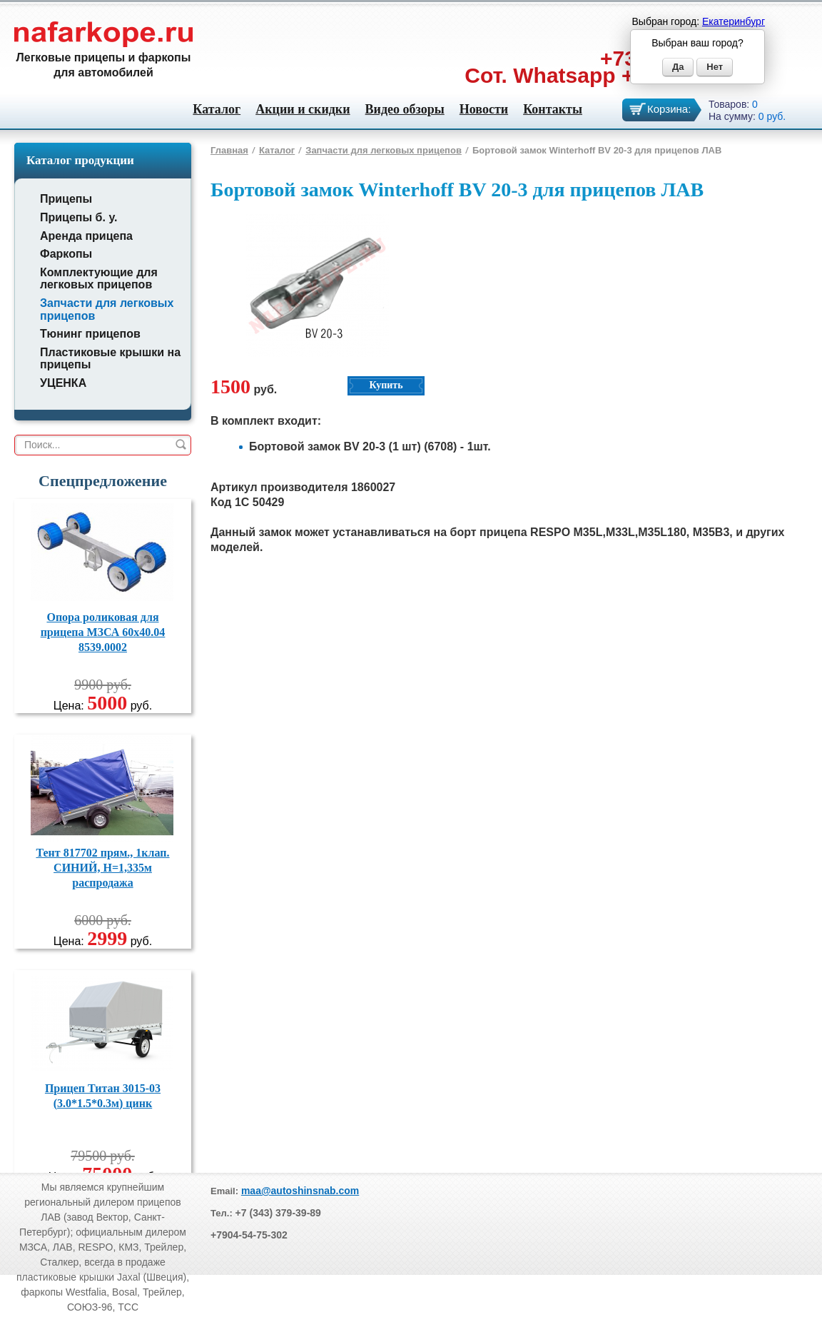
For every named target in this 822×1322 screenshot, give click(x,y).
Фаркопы (66, 254)
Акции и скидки (302, 109)
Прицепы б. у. (78, 217)
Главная (229, 150)
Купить (385, 385)
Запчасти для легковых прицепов (383, 150)
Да (678, 66)
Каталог (216, 109)
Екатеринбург (733, 21)
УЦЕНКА (63, 383)
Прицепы (66, 199)
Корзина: (669, 109)
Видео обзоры (405, 109)
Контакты (552, 109)
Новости (484, 109)
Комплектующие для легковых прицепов (99, 278)
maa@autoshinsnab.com (300, 1190)
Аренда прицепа (86, 236)
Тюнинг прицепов (90, 334)
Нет (714, 66)
